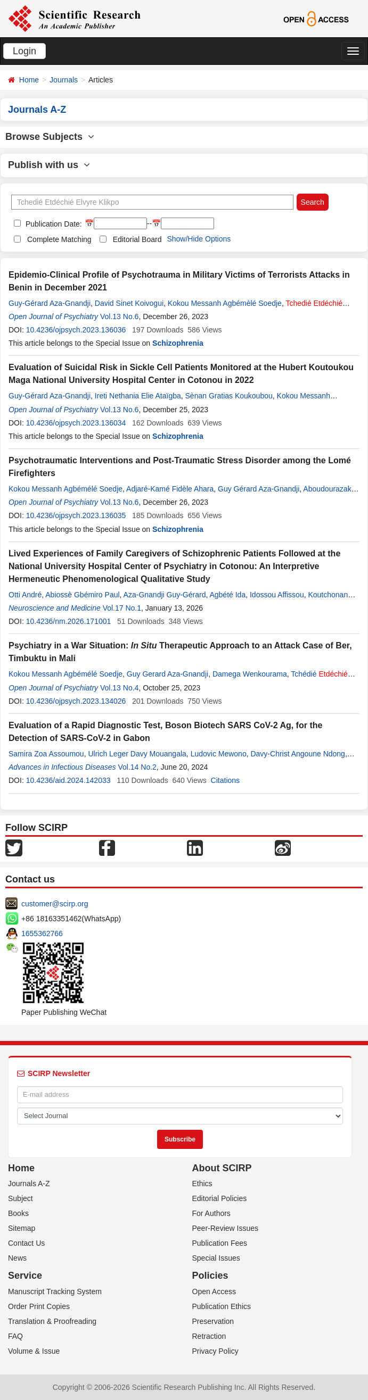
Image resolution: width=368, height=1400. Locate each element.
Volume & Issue (34, 1351)
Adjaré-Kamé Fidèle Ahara (170, 489)
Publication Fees (220, 1243)
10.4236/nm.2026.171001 (68, 621)
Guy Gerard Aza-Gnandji (167, 674)
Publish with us (49, 165)
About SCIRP (222, 1168)
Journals (64, 80)
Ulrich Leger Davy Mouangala (137, 753)
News (17, 1258)
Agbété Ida (227, 594)
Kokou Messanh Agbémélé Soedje (65, 489)
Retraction (209, 1336)
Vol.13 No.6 (119, 316)
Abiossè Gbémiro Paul (82, 594)
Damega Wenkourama (249, 674)
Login (24, 51)
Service (25, 1275)
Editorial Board (137, 239)
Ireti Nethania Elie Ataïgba (138, 395)
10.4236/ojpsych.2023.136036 (76, 330)
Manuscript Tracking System (55, 1291)
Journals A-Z (29, 1183)
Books (18, 1213)
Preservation (213, 1321)
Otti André (25, 594)
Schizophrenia (177, 343)
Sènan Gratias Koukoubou (229, 395)
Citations (225, 780)
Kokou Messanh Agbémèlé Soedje (225, 303)
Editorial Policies (219, 1198)
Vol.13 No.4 (119, 688)
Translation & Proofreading (52, 1321)
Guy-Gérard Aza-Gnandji (50, 303)
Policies (210, 1275)
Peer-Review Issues (225, 1228)
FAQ (15, 1336)
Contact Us (26, 1243)
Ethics (202, 1183)
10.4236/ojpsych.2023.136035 (76, 515)
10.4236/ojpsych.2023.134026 (76, 701)
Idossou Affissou (277, 594)
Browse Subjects (49, 136)
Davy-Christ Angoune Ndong (297, 753)
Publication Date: (52, 224)
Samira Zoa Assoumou (46, 753)
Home (29, 80)
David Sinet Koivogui (129, 303)
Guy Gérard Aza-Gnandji (258, 489)
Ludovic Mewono (219, 753)
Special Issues (216, 1258)
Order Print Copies (39, 1306)
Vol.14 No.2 (137, 767)
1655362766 (42, 933)
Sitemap (21, 1228)
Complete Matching (59, 239)
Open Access (214, 1291)
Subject (20, 1198)
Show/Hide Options (199, 239)
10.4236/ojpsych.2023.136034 (76, 423)
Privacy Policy (215, 1351)
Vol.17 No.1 (122, 608)
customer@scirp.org (54, 903)
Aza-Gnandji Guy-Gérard (165, 594)
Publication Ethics (221, 1306)
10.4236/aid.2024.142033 (68, 780)
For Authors (211, 1213)
